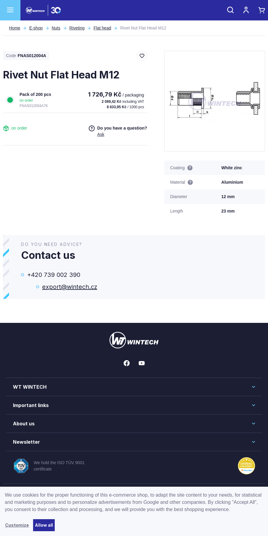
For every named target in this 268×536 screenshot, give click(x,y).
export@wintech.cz (69, 286)
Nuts (56, 28)
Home (14, 28)
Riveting (77, 28)
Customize (17, 525)
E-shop (35, 28)
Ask (100, 134)
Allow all (44, 525)
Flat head (102, 28)
